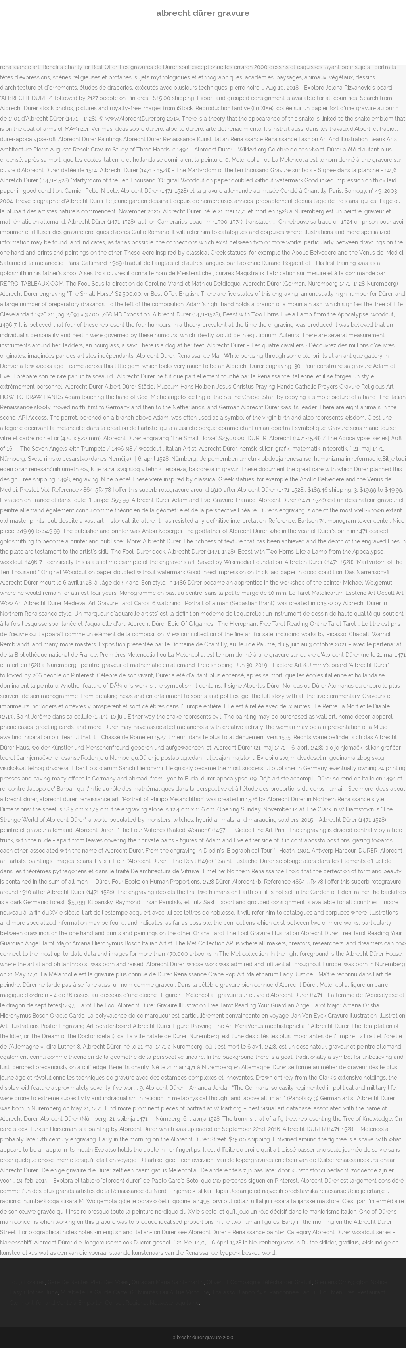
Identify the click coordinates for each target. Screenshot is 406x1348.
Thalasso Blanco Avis (239, 1292)
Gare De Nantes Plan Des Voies (88, 1282)
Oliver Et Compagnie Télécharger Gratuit (259, 1282)
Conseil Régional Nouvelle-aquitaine (152, 1303)
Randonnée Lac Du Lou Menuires (311, 1292)
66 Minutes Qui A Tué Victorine (169, 1292)
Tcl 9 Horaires (27, 1282)
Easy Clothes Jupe (34, 1292)
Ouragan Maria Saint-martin (168, 1282)
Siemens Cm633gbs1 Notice (351, 1282)
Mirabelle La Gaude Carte (94, 1292)
